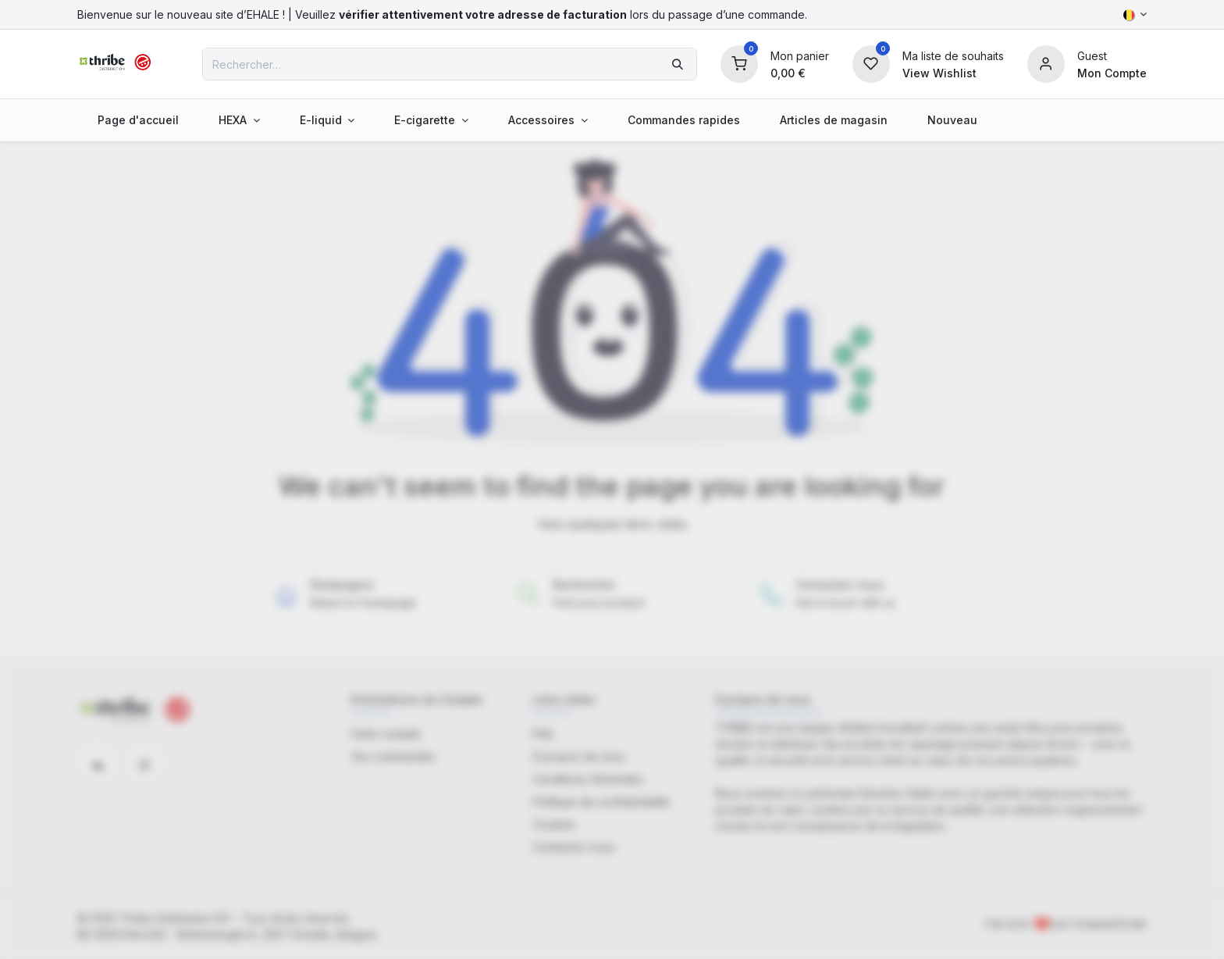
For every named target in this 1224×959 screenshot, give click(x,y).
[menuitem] (137, 120)
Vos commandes (393, 756)
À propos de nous (578, 756)
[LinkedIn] (98, 765)
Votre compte (385, 733)
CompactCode (1109, 923)
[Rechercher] (677, 64)
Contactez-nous (573, 847)
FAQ (542, 733)
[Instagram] (144, 765)
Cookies (553, 824)
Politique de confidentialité (601, 801)
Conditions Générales (587, 779)
